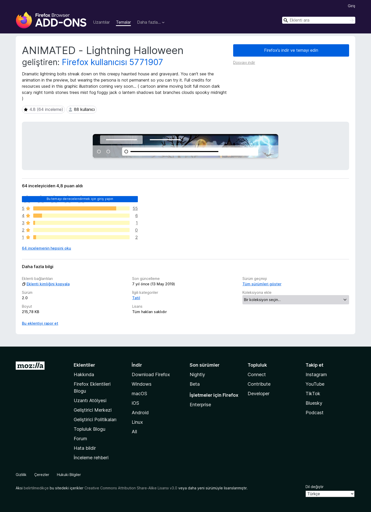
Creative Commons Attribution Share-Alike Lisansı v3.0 (131, 488)
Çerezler (41, 474)
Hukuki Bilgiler (69, 474)
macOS (139, 393)
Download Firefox (151, 374)
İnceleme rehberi (91, 457)
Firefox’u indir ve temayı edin (291, 50)
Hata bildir (85, 448)
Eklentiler (84, 365)
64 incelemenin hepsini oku (46, 248)
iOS (135, 403)
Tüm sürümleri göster (261, 284)
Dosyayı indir (244, 62)
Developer (258, 393)
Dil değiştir (315, 486)
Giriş (351, 6)
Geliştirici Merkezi (93, 410)
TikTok (313, 393)
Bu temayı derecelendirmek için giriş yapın (80, 199)
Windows (141, 384)
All (134, 431)
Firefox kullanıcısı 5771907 (112, 62)
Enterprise (200, 404)
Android (140, 412)
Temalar (123, 22)
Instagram (316, 374)
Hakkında (84, 374)
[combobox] (318, 20)
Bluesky (314, 403)
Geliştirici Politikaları (95, 419)
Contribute (259, 384)
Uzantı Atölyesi (90, 400)
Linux (137, 422)
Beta (195, 384)
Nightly (197, 374)
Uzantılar (101, 22)
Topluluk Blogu (89, 429)
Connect (257, 374)
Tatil (136, 298)
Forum (80, 438)
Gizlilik (21, 474)
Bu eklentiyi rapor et (40, 323)
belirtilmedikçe (36, 488)
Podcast (315, 412)
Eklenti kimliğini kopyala (46, 284)
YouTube (315, 384)
